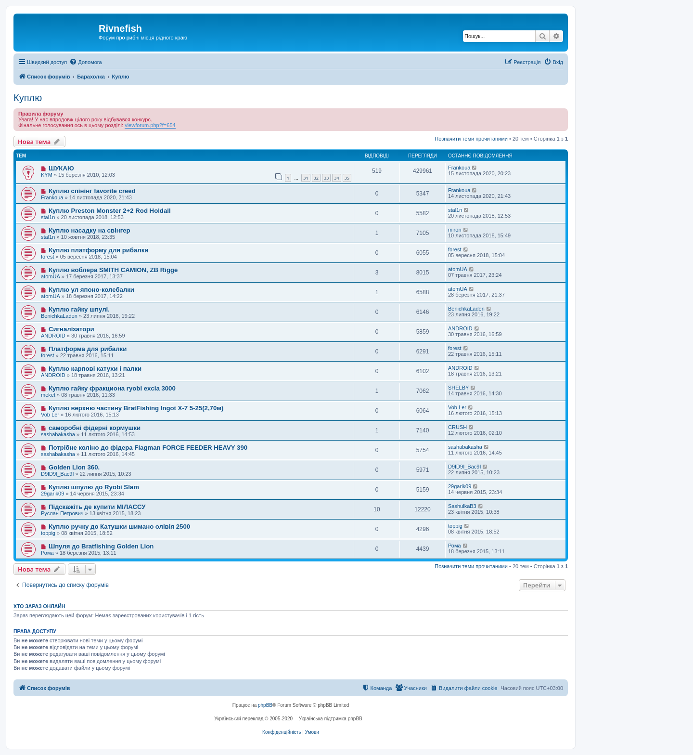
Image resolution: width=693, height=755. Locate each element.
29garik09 (52, 493)
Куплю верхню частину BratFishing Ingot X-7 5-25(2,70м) (136, 408)
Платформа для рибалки (88, 348)
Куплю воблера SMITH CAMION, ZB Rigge (113, 269)
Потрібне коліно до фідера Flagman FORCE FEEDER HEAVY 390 (148, 447)
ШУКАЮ (61, 168)
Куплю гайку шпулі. (79, 309)
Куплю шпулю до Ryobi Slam (94, 487)
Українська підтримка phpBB (330, 718)
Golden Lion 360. (74, 467)
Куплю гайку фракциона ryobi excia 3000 (112, 388)
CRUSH (457, 427)
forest (47, 257)
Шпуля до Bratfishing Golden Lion (101, 546)
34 (336, 178)
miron (455, 230)
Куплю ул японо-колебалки (91, 289)
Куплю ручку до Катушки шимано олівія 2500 (119, 526)
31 (305, 178)
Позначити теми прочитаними (471, 139)
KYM (46, 175)
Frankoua (459, 167)
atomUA (50, 276)
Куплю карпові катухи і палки (95, 368)
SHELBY (458, 388)
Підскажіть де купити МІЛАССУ (97, 506)
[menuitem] (85, 62)
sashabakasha (58, 434)
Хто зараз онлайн (39, 606)
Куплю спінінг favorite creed (92, 191)
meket (48, 395)
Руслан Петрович (62, 513)
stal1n (48, 217)
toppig (48, 533)
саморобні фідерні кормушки (95, 427)
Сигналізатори (71, 329)
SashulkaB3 (462, 506)
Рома (47, 553)
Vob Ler (50, 414)
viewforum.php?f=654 (150, 125)
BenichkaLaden (59, 316)
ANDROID (53, 335)
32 (316, 178)
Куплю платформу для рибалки (99, 250)
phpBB (265, 705)
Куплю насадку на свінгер (89, 230)
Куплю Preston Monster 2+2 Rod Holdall (110, 210)
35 (347, 178)
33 (326, 178)
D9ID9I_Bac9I (57, 474)
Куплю (27, 97)
